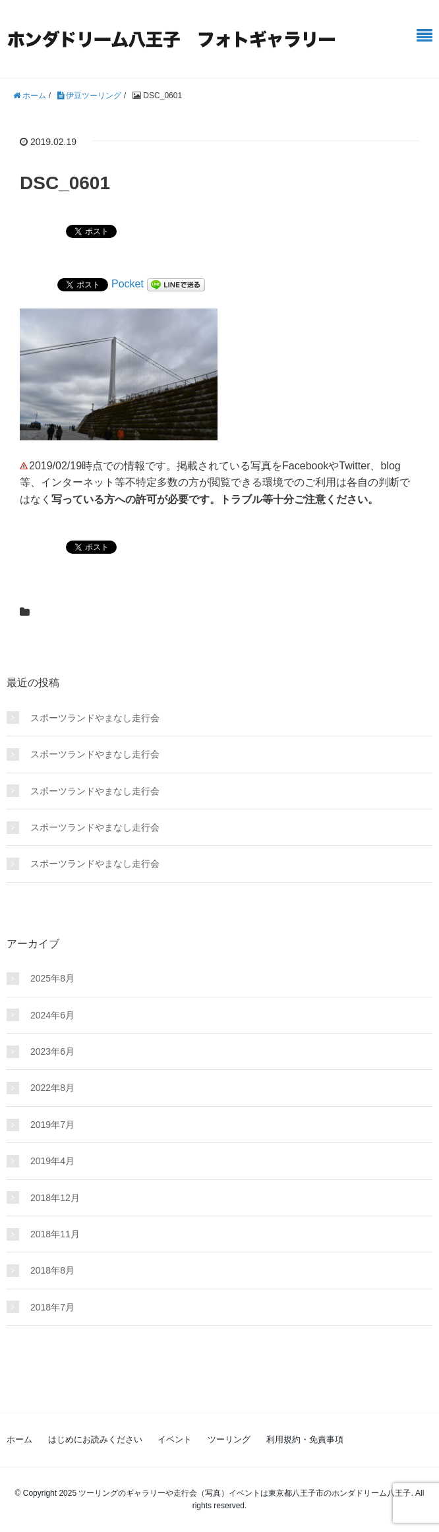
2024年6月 (52, 1015)
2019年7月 (52, 1124)
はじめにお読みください (95, 1439)
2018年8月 (52, 1270)
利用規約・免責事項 (304, 1439)
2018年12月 (55, 1198)
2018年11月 (55, 1234)
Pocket (127, 283)
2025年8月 (52, 978)
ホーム (19, 1439)
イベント (175, 1439)
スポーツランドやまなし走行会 (95, 718)
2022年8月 (52, 1087)
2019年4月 (52, 1161)
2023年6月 (52, 1051)
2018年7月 (52, 1307)
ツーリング (229, 1439)
